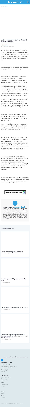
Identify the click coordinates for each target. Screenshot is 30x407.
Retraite (2, 393)
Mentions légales (5, 370)
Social (6, 6)
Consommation (4, 380)
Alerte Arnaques (4, 379)
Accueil (2, 6)
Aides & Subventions (6, 377)
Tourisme (3, 397)
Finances (3, 391)
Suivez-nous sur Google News (15, 192)
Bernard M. (5, 45)
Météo (2, 395)
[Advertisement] (15, 23)
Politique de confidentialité (7, 368)
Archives (3, 371)
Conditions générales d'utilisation (9, 366)
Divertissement (4, 384)
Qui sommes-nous (5, 364)
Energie (2, 386)
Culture (2, 382)
